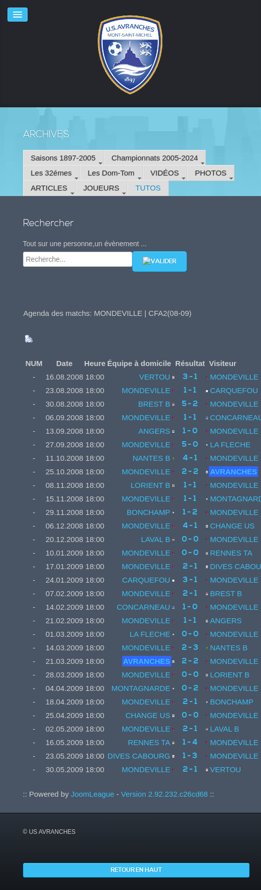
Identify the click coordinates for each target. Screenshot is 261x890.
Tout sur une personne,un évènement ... (85, 244)
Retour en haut (136, 870)
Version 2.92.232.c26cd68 (164, 794)
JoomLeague (92, 794)
